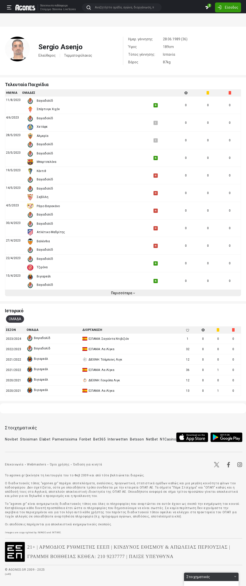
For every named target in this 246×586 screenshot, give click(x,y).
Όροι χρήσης (60, 464)
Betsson (137, 439)
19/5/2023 (13, 170)
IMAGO (42, 532)
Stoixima (45, 5)
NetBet (152, 439)
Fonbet (85, 439)
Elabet (44, 439)
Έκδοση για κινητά (87, 464)
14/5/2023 (13, 188)
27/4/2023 (13, 240)
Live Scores (69, 9)
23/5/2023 (13, 152)
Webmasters (36, 464)
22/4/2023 (13, 258)
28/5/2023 (13, 135)
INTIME (56, 532)
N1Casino (168, 439)
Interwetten (118, 439)
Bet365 (99, 439)
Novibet (11, 439)
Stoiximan (28, 439)
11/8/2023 (13, 100)
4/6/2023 (12, 117)
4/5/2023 (12, 205)
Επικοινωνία (14, 464)
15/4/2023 (13, 275)
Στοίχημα (45, 9)
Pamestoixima (64, 439)
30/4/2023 (13, 223)
